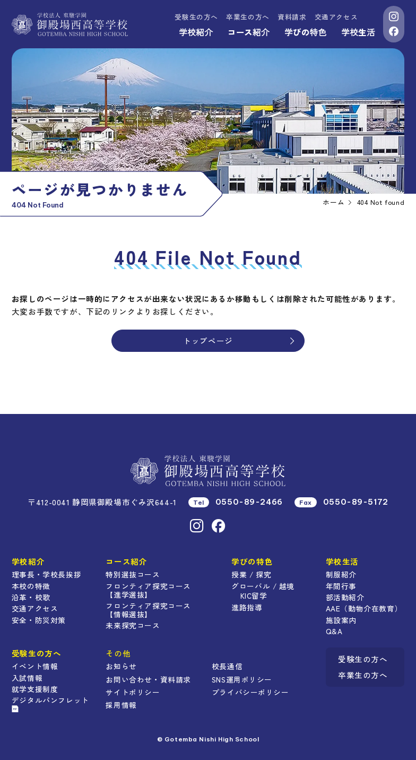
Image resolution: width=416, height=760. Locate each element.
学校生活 (358, 32)
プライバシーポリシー (250, 692)
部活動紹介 (345, 597)
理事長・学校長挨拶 (46, 574)
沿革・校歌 (31, 597)
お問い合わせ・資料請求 (148, 679)
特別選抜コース (133, 574)
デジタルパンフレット (50, 703)
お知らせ (121, 666)
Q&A (334, 631)
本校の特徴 (31, 586)
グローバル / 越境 (262, 586)
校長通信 (227, 666)
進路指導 (246, 607)
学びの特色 (305, 32)
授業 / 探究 (251, 574)
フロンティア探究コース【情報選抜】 (148, 609)
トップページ (240, 340)
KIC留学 (253, 595)
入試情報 (27, 677)
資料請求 (292, 17)
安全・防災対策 (39, 620)
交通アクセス (336, 17)
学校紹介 (196, 32)
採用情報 (121, 704)
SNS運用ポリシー (242, 679)
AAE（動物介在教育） (364, 608)
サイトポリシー (133, 692)
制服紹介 (341, 574)
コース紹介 (249, 32)
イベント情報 (35, 666)
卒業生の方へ (248, 17)
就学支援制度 (35, 689)
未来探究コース (133, 625)
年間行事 (341, 586)
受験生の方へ (196, 17)
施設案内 (341, 620)
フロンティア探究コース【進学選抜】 (148, 590)
